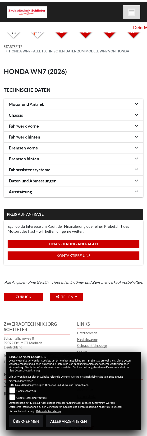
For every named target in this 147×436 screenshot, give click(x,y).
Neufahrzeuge (87, 339)
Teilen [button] (65, 296)
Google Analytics (26, 390)
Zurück (23, 296)
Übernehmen (26, 421)
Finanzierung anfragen (73, 243)
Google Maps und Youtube (31, 397)
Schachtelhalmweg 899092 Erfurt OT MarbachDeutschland (23, 342)
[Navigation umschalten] (132, 12)
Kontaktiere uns (74, 255)
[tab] (73, 104)
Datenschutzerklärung (27, 370)
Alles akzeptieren (68, 421)
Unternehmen (87, 333)
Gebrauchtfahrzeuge (92, 345)
